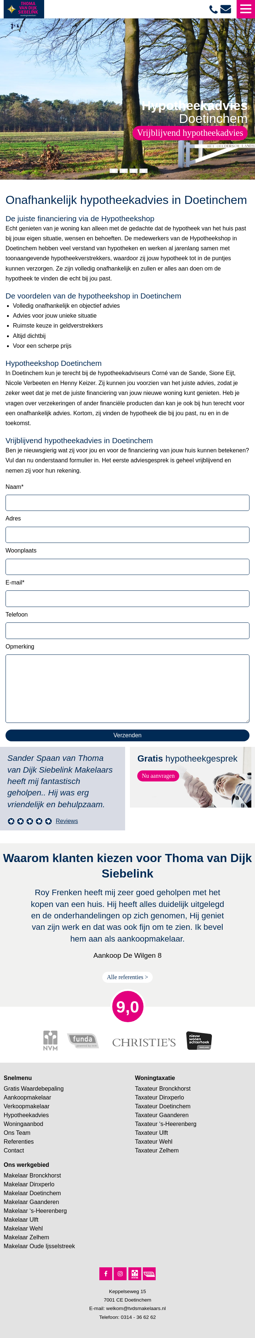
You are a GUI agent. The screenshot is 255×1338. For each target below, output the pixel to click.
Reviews (67, 821)
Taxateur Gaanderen (162, 1115)
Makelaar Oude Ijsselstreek (39, 1246)
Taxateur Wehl (154, 1141)
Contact (14, 1150)
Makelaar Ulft (21, 1220)
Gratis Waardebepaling (34, 1088)
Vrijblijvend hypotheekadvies (190, 133)
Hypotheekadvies (26, 1115)
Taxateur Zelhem (157, 1150)
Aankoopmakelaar (27, 1097)
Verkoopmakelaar (27, 1106)
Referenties (19, 1141)
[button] (114, 171)
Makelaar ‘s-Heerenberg (35, 1211)
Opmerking (20, 646)
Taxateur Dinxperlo (159, 1097)
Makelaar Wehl (23, 1228)
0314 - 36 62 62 (138, 1317)
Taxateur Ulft (151, 1133)
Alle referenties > (127, 977)
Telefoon (17, 614)
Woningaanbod (23, 1124)
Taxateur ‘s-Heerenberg (165, 1124)
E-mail (15, 582)
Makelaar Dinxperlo (29, 1184)
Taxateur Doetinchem (163, 1106)
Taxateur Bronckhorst (163, 1088)
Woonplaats (21, 550)
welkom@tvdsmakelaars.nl (136, 1308)
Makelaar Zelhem (26, 1237)
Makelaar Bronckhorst (32, 1175)
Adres (13, 518)
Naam (15, 487)
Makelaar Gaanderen (31, 1202)
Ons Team (17, 1133)
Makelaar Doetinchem (32, 1193)
